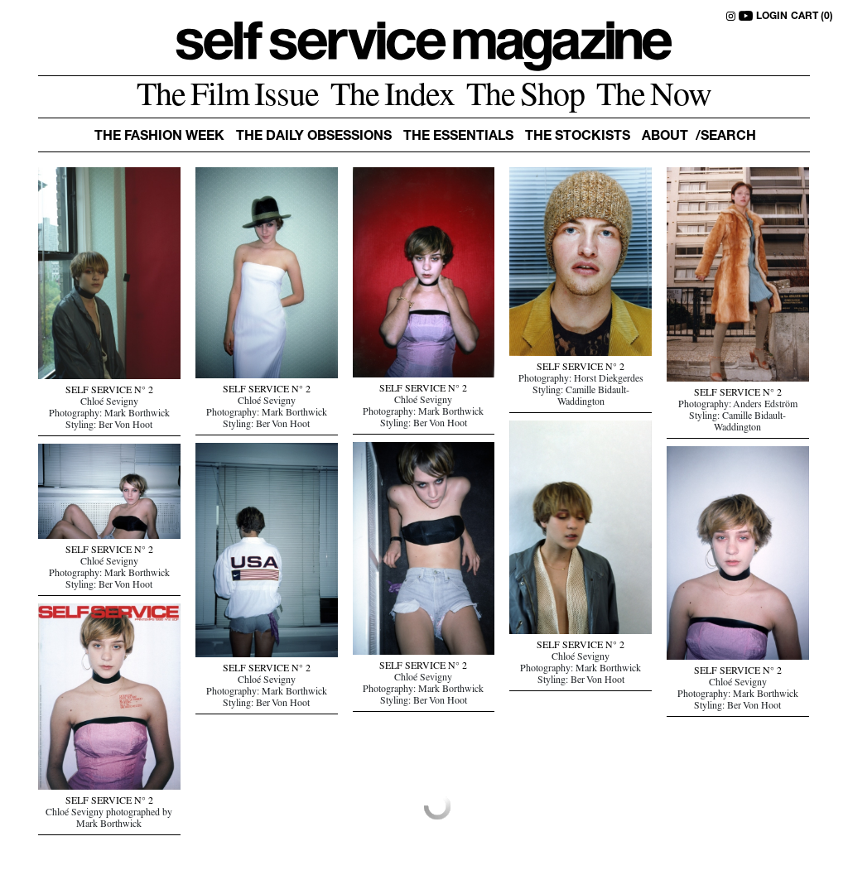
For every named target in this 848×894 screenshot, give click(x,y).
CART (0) (812, 17)
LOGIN (772, 17)
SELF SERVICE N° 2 (109, 392)
